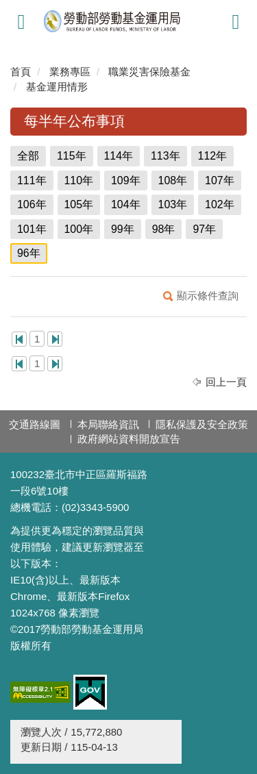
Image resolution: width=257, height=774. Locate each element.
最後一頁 (54, 339)
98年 (163, 229)
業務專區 (69, 71)
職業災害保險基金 (149, 71)
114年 (119, 156)
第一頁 (19, 339)
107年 (219, 180)
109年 (125, 180)
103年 (173, 204)
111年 (32, 180)
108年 (173, 180)
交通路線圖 (34, 424)
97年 (204, 229)
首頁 (20, 71)
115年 (71, 156)
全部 (28, 156)
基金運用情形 (57, 86)
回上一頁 (226, 382)
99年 (122, 229)
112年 (213, 156)
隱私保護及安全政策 (202, 424)
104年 (125, 204)
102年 (219, 204)
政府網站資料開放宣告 (128, 439)
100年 (79, 229)
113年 (165, 156)
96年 (28, 253)
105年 (79, 204)
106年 (32, 204)
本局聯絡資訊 (108, 424)
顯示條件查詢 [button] (207, 295)
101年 (32, 229)
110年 (79, 180)
